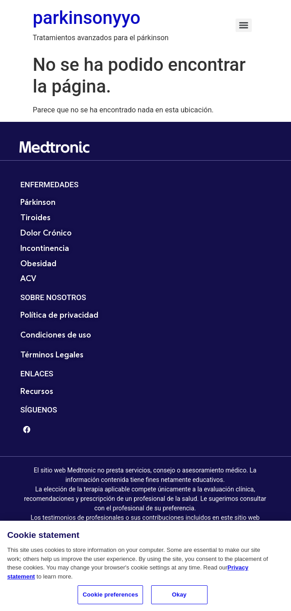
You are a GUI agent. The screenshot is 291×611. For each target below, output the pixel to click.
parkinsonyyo (87, 17)
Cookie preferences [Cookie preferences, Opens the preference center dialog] (110, 597)
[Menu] (244, 25)
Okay (179, 597)
